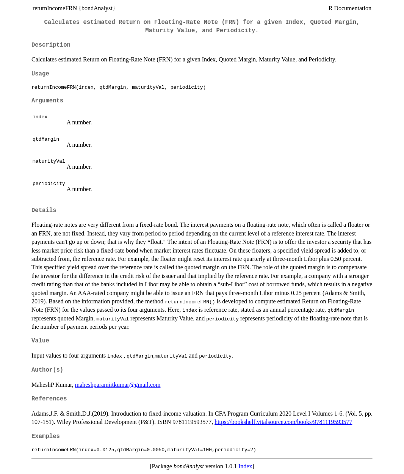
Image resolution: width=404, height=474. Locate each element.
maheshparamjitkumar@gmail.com (118, 384)
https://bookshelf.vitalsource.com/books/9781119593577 (283, 422)
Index (245, 466)
